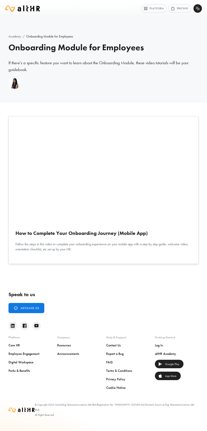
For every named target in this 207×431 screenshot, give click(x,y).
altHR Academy (165, 353)
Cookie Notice (116, 387)
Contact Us (113, 345)
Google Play (168, 364)
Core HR (14, 345)
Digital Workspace (20, 362)
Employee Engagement (23, 353)
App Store (167, 375)
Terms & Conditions (119, 370)
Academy (14, 36)
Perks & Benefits (19, 370)
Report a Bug (115, 353)
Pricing (179, 8)
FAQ (109, 362)
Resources (64, 345)
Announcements (68, 353)
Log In (159, 345)
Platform (153, 8)
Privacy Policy (115, 379)
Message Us (26, 308)
